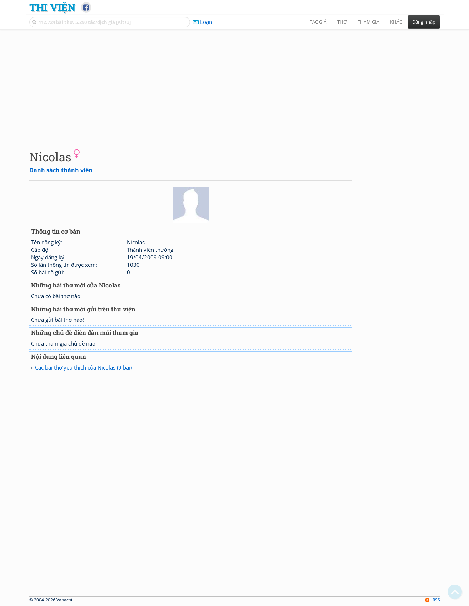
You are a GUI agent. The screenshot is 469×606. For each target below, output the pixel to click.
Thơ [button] (342, 22)
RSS (432, 600)
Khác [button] (396, 22)
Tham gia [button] (368, 22)
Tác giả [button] (318, 22)
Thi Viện (52, 7)
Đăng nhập (423, 22)
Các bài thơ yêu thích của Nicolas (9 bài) (83, 367)
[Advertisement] (234, 84)
